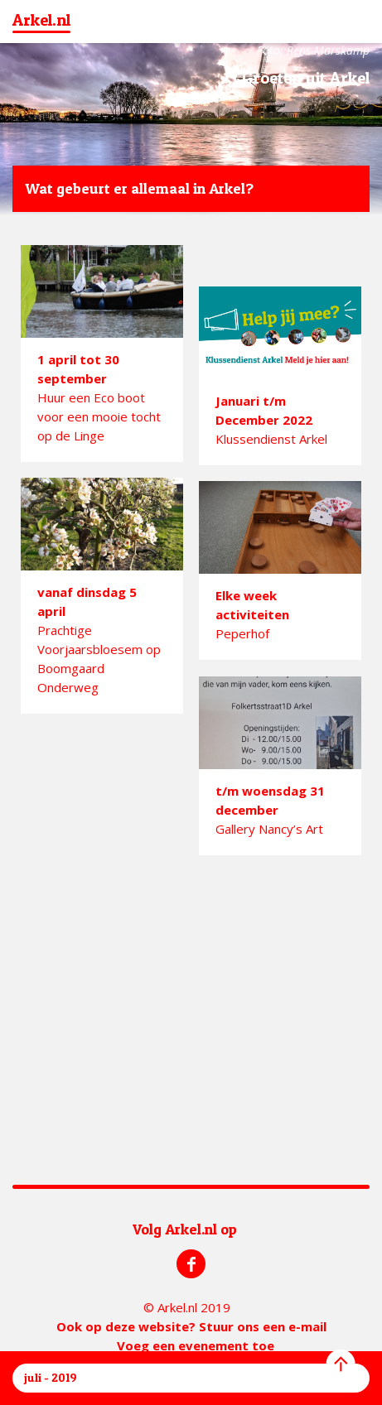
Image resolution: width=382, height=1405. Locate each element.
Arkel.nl (41, 20)
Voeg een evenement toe (195, 1345)
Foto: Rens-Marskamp (313, 50)
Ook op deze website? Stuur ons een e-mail (191, 1326)
